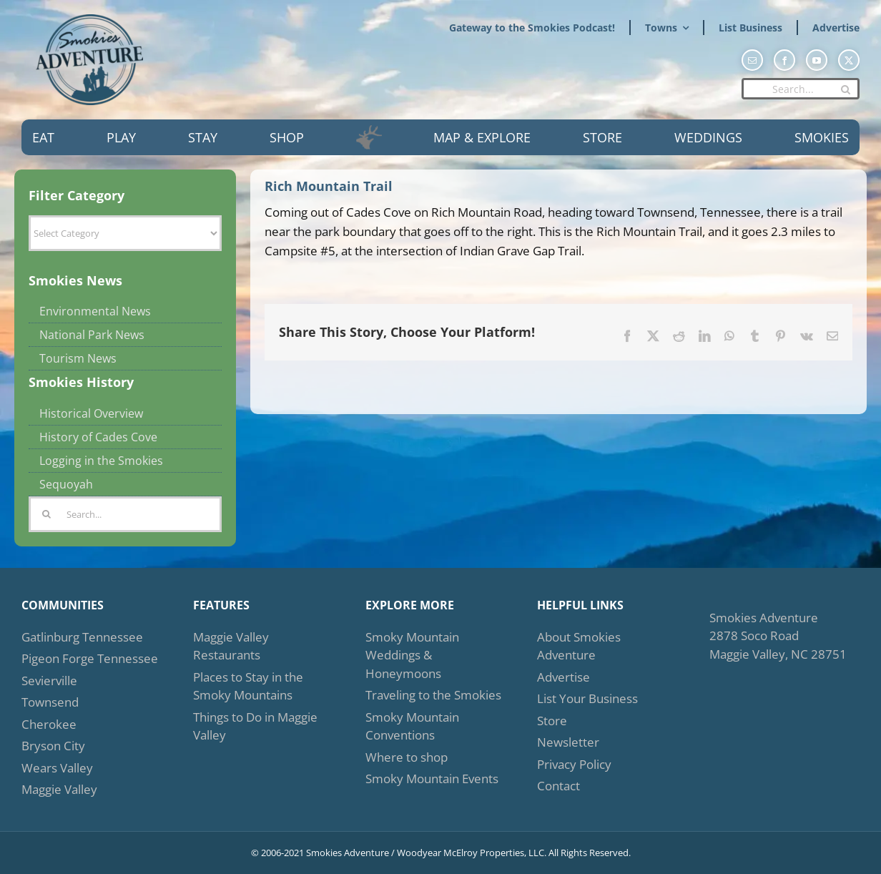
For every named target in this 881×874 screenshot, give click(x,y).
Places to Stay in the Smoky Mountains (248, 686)
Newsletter (568, 742)
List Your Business (587, 698)
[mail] (752, 60)
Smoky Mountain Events (431, 778)
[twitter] (849, 60)
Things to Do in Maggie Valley (255, 726)
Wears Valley (57, 768)
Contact (558, 785)
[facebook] (784, 60)
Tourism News (78, 358)
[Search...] (801, 88)
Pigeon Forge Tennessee (89, 658)
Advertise (563, 677)
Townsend (50, 702)
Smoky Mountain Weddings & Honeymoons (412, 655)
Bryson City (53, 745)
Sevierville (49, 680)
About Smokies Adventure (579, 646)
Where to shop (406, 757)
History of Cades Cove (98, 437)
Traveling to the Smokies (433, 695)
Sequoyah (66, 484)
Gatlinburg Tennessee (82, 637)
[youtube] (816, 60)
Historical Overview (91, 413)
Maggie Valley (59, 789)
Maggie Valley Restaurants (231, 646)
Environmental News (95, 311)
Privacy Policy (574, 764)
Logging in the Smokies (101, 460)
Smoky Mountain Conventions (412, 726)
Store (552, 720)
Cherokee (49, 724)
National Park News (91, 335)
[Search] (845, 89)
